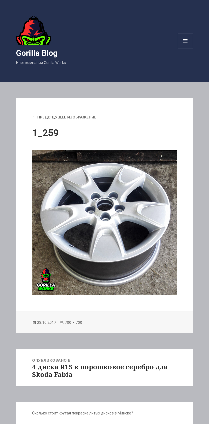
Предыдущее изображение (66, 117)
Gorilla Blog (37, 53)
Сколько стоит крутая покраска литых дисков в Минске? (82, 413)
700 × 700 (73, 322)
